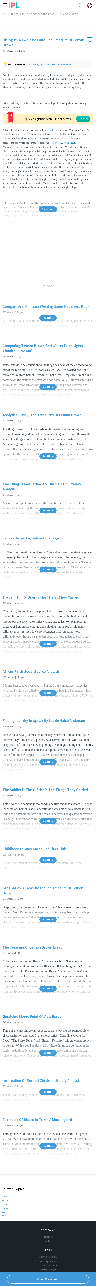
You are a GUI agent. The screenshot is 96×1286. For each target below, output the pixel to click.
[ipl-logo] (14, 6)
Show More (48, 186)
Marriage (5, 1185)
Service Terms (48, 1256)
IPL (4, 14)
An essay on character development (51, 64)
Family (5, 1173)
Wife (3, 1192)
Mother (5, 1181)
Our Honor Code (48, 1247)
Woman (5, 1177)
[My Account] (90, 5)
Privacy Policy (48, 1252)
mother (72, 107)
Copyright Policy (48, 1239)
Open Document (48, 1279)
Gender (5, 1188)
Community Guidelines (48, 1243)
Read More (48, 294)
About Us (48, 1219)
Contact (48, 1223)
